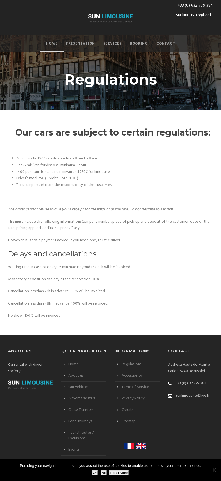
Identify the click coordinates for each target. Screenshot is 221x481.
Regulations (131, 364)
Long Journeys (80, 421)
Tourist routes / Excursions (81, 435)
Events (73, 449)
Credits (127, 410)
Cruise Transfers (80, 410)
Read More (119, 473)
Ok (95, 473)
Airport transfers (81, 398)
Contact (165, 43)
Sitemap (128, 421)
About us (75, 375)
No (103, 473)
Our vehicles (78, 387)
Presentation (80, 43)
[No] (214, 470)
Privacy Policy (133, 398)
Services (112, 43)
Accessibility (132, 375)
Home (51, 43)
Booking (139, 43)
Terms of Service (135, 387)
